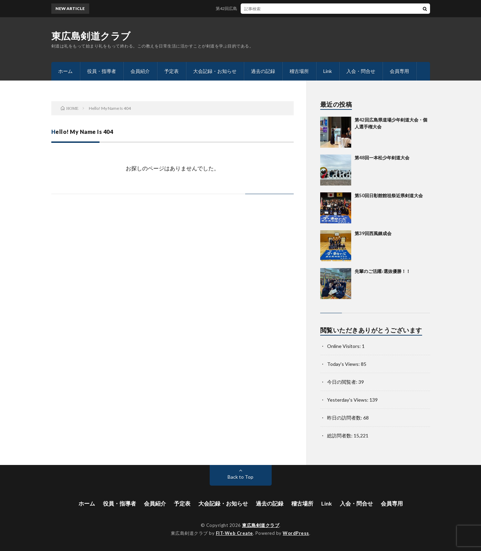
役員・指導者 (101, 71)
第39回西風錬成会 (373, 233)
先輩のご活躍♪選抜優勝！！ (383, 271)
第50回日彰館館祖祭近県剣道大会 (389, 195)
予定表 (171, 71)
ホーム (65, 71)
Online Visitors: (344, 346)
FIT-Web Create (234, 533)
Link (327, 71)
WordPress (296, 533)
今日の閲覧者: (342, 382)
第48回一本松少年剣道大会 (382, 157)
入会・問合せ (360, 71)
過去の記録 (263, 71)
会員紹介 (140, 71)
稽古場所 (299, 71)
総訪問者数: (340, 435)
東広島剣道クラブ (91, 36)
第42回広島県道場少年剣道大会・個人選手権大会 (264, 8)
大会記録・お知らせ (215, 71)
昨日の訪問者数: (345, 418)
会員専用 (399, 71)
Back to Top (240, 477)
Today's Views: (344, 364)
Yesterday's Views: (348, 400)
